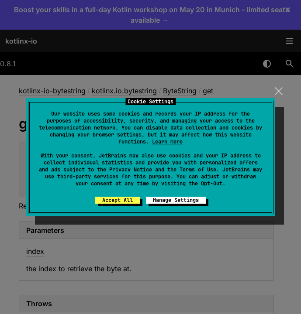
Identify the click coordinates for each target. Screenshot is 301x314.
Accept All (117, 200)
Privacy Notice (130, 169)
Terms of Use (198, 169)
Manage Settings (176, 200)
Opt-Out (211, 183)
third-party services (87, 176)
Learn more (167, 141)
